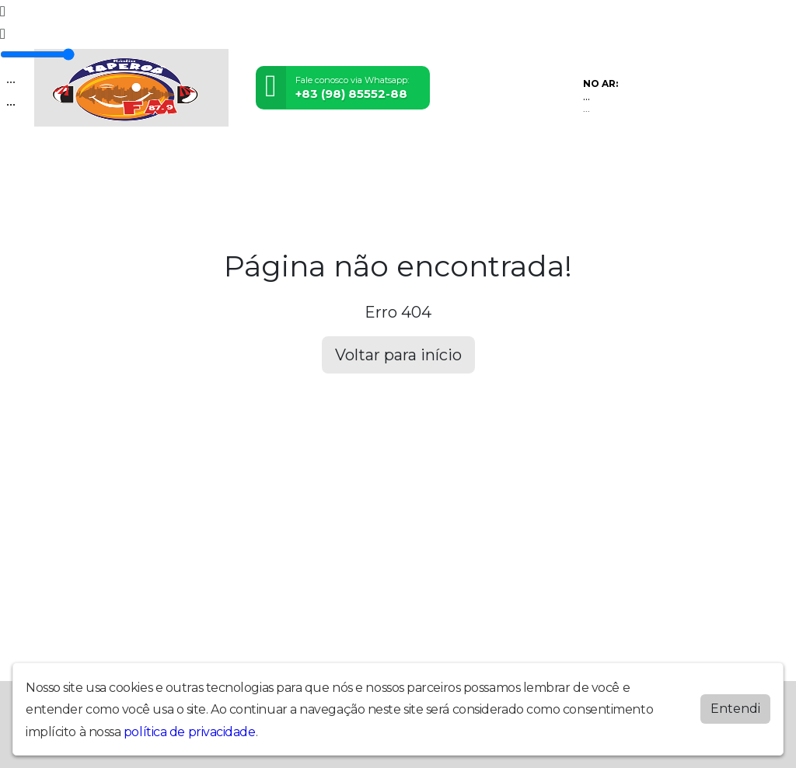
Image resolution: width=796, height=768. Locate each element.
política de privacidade (190, 732)
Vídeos (180, 162)
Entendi (735, 708)
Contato (465, 162)
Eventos (229, 162)
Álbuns (414, 162)
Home (54, 162)
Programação (116, 162)
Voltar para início (398, 355)
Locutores (289, 162)
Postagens (357, 162)
